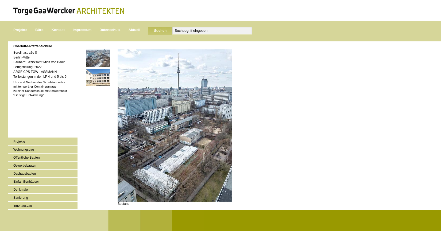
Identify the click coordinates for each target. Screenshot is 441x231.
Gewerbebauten (24, 165)
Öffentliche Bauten (26, 157)
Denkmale (20, 189)
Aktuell (134, 30)
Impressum (82, 30)
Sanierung (20, 197)
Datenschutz (109, 30)
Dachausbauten (24, 173)
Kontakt (58, 30)
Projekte (20, 30)
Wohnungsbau (23, 149)
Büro (39, 30)
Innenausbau (22, 205)
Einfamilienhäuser (26, 181)
